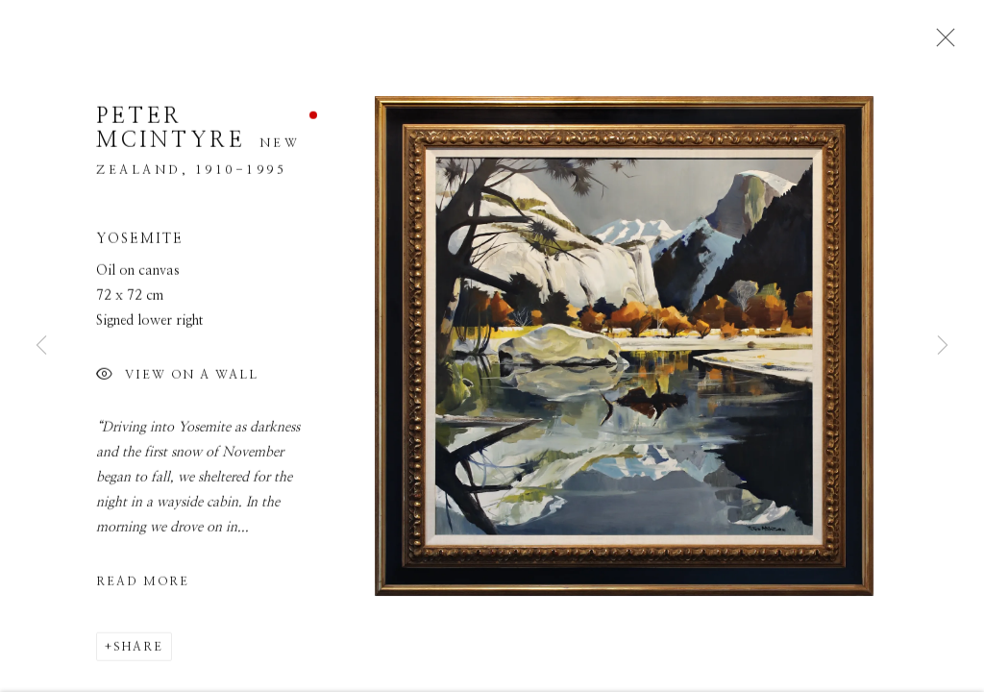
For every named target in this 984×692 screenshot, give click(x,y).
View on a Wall (177, 382)
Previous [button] (41, 346)
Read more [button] (142, 587)
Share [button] (138, 652)
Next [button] (942, 346)
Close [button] (940, 43)
